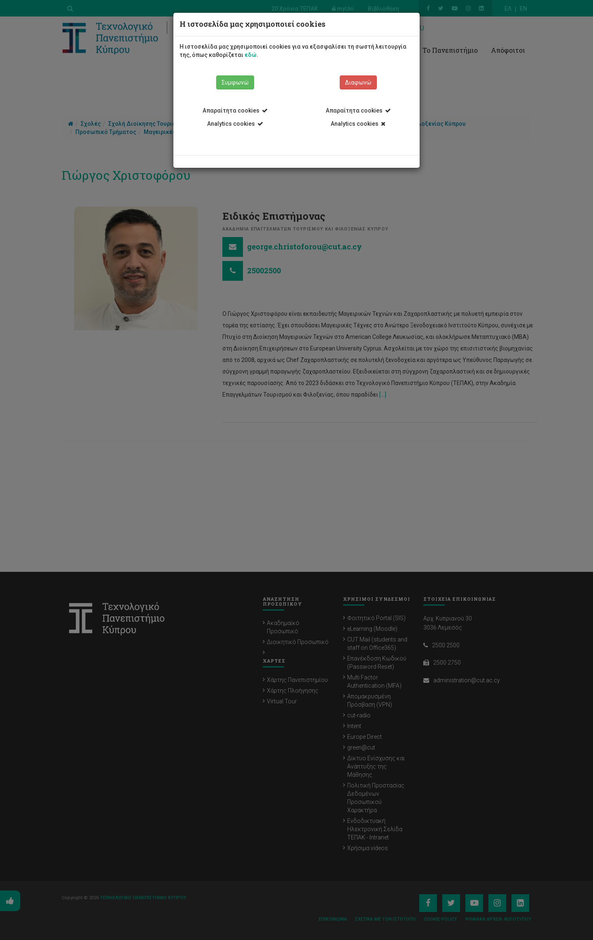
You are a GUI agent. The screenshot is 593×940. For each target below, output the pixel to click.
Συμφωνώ (235, 82)
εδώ (251, 55)
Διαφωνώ (358, 82)
